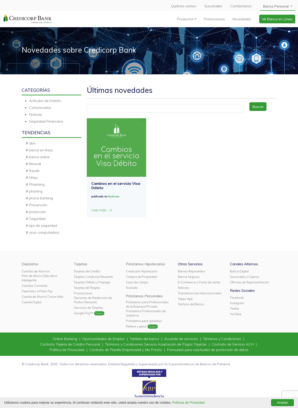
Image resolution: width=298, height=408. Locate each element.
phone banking (41, 198)
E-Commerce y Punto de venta (199, 282)
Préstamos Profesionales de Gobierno (146, 313)
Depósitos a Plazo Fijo (37, 291)
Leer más (102, 210)
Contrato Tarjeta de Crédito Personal (70, 344)
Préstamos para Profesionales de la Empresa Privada (147, 304)
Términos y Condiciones (222, 338)
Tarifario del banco (145, 338)
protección (37, 211)
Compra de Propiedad (141, 277)
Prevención (38, 205)
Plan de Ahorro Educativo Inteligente (39, 278)
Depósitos (30, 264)
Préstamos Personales (144, 296)
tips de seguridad (43, 225)
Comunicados (40, 107)
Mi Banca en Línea (277, 19)
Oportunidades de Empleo (104, 338)
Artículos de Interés (45, 100)
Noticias (35, 114)
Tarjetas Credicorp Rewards (93, 277)
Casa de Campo (137, 282)
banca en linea (41, 150)
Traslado (132, 288)
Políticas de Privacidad (188, 402)
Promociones (214, 19)
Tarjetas (80, 264)
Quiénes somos (183, 6)
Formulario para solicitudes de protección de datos (207, 349)
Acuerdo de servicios (181, 338)
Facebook (237, 297)
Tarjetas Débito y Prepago (92, 282)
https (33, 177)
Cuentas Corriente (34, 285)
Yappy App (185, 299)
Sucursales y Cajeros (244, 277)
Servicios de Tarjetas (88, 307)
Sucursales (213, 6)
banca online (39, 157)
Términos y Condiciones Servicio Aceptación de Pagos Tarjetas (156, 344)
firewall (35, 163)
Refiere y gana (136, 326)
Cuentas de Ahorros (36, 271)
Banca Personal (276, 6)
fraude (34, 170)
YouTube (235, 314)
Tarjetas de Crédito (87, 271)
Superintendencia (181, 364)
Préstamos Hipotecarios (145, 264)
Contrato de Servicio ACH (233, 344)
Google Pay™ (83, 313)
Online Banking (65, 338)
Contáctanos (241, 6)
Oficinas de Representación (249, 282)
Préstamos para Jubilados (144, 321)
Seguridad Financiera (46, 121)
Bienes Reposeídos (191, 271)
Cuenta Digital (31, 302)
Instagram (237, 303)
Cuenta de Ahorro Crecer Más (42, 296)
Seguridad (37, 218)
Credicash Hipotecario (141, 271)
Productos (185, 19)
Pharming (37, 184)
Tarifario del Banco (191, 304)
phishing (35, 191)
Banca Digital (239, 271)
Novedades (241, 19)
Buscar (258, 106)
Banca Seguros (189, 277)
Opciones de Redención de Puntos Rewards (93, 300)
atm (32, 143)
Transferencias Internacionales (200, 293)
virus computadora (44, 232)
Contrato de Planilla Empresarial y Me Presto (126, 349)
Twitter (234, 308)
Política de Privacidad (67, 349)
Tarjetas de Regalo (87, 288)
